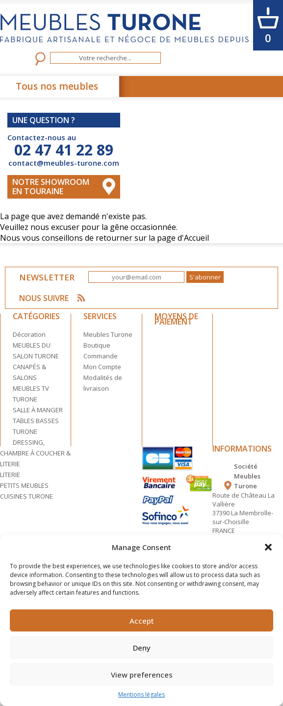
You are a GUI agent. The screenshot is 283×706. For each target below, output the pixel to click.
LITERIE (10, 473)
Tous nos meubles (57, 86)
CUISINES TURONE (26, 495)
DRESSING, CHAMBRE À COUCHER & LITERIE (35, 452)
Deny (142, 648)
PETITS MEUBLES (24, 484)
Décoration (29, 333)
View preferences (142, 675)
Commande (100, 355)
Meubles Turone (107, 333)
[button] (268, 547)
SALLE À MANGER (38, 408)
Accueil (196, 236)
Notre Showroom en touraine (50, 186)
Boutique (96, 344)
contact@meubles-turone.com (63, 163)
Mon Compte (102, 365)
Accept (141, 621)
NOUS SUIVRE (47, 297)
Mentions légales (141, 694)
